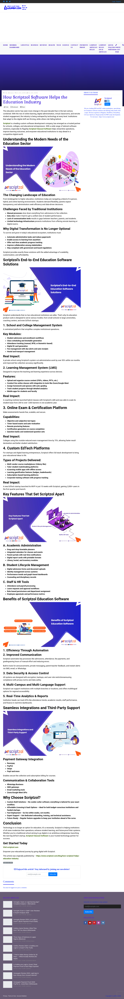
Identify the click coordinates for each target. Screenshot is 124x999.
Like (6, 107)
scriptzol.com (12, 847)
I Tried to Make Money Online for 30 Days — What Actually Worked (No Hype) (25, 956)
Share (22, 107)
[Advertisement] (62, 27)
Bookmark (14, 107)
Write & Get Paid (118, 48)
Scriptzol (108, 98)
